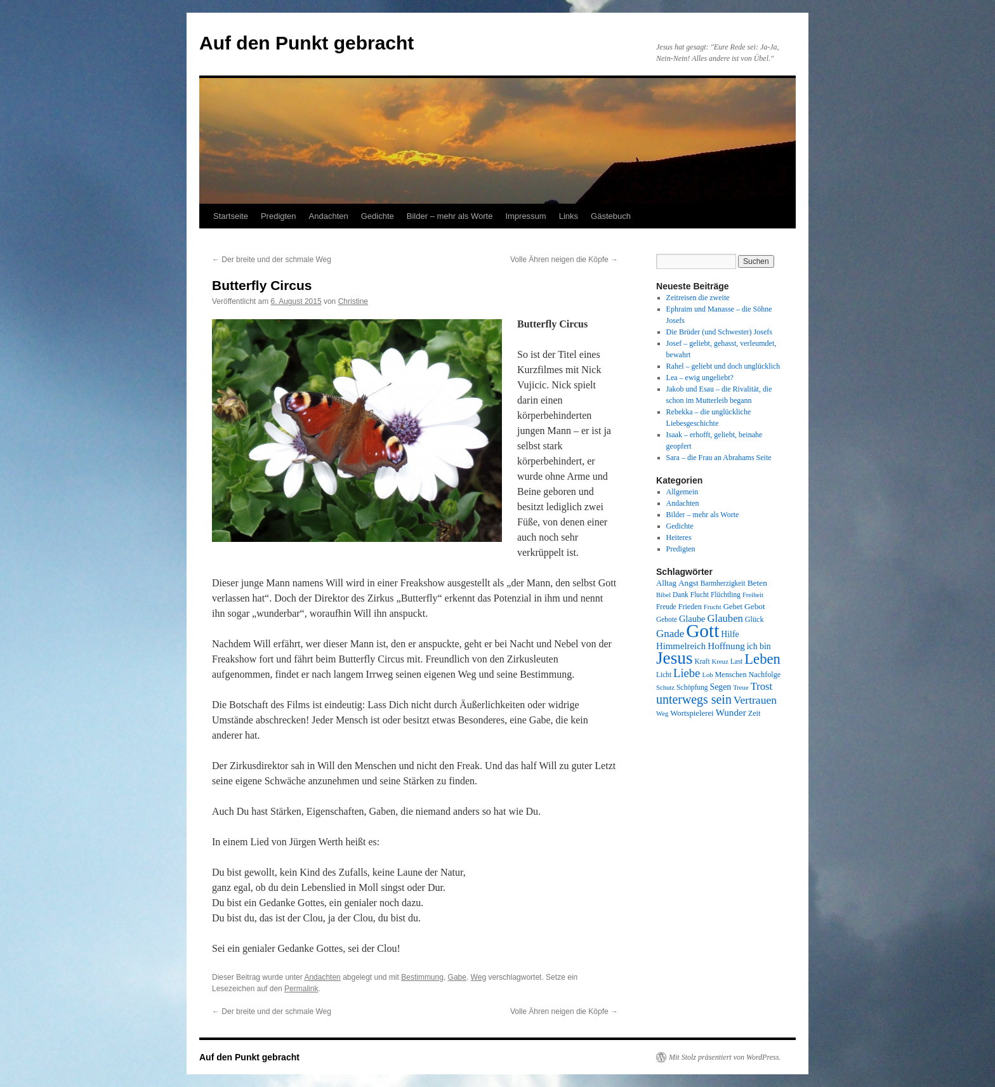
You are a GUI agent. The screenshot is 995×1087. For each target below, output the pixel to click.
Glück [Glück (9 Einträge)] (754, 619)
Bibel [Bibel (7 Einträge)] (663, 594)
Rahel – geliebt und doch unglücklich (723, 366)
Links (568, 216)
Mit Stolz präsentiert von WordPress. (725, 1057)
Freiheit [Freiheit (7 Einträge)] (752, 594)
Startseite (230, 216)
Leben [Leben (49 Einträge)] (762, 659)
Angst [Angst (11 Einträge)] (688, 583)
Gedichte (377, 216)
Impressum (525, 216)
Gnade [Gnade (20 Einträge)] (670, 634)
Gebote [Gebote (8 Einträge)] (666, 619)
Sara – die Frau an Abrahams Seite (719, 457)
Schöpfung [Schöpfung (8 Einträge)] (692, 687)
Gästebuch (611, 216)
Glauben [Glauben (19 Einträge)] (725, 618)
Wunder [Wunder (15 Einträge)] (731, 713)
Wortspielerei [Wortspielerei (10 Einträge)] (691, 713)
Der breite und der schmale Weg (271, 259)
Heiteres (679, 537)
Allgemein (682, 491)
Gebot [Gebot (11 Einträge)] (754, 606)
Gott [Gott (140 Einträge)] (702, 631)
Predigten (278, 216)
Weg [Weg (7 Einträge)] (662, 713)
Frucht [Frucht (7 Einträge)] (713, 606)
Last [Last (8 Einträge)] (736, 661)
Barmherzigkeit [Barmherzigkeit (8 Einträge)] (723, 583)
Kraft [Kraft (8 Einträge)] (702, 661)
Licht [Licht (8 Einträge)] (663, 674)
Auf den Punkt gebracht (306, 42)
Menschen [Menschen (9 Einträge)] (731, 674)
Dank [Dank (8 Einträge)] (681, 594)
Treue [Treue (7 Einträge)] (740, 687)
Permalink (301, 988)
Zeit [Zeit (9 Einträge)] (754, 713)
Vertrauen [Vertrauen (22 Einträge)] (755, 700)
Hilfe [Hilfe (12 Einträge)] (730, 634)
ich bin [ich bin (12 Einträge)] (759, 646)
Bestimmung (422, 977)
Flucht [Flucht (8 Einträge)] (699, 594)
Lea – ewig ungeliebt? (700, 377)
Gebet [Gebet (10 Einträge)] (732, 606)
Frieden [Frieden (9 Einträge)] (690, 606)
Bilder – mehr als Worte (450, 216)
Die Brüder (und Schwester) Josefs (719, 331)
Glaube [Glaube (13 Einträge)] (692, 619)
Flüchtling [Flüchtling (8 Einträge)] (726, 594)
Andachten (328, 216)
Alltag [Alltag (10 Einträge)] (666, 583)
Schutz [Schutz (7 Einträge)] (665, 687)
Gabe (457, 977)
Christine (353, 301)
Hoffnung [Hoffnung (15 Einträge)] (726, 646)
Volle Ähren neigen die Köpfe (564, 259)
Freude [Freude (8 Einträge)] (666, 606)
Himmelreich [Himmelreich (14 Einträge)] (681, 646)
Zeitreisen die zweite (698, 297)
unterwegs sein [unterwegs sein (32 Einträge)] (694, 699)
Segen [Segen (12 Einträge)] (720, 687)
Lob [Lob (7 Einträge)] (707, 674)
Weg (478, 977)
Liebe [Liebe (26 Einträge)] (686, 673)
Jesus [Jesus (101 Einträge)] (674, 658)
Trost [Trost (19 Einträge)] (762, 686)
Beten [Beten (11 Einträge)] (757, 583)
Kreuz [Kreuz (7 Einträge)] (720, 661)
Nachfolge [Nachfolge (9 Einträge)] (765, 674)
